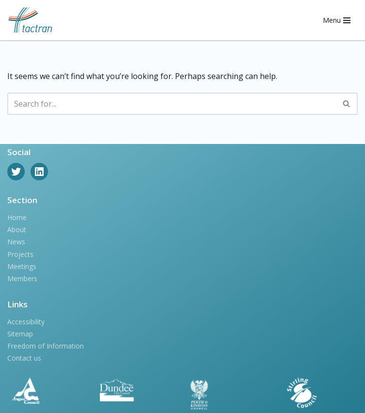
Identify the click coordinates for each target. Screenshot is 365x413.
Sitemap (20, 333)
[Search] (171, 104)
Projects (20, 254)
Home (17, 217)
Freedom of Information (45, 345)
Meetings (21, 266)
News (16, 241)
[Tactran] (30, 20)
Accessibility (26, 321)
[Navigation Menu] (337, 20)
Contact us (24, 358)
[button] (346, 103)
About (16, 229)
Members (22, 278)
